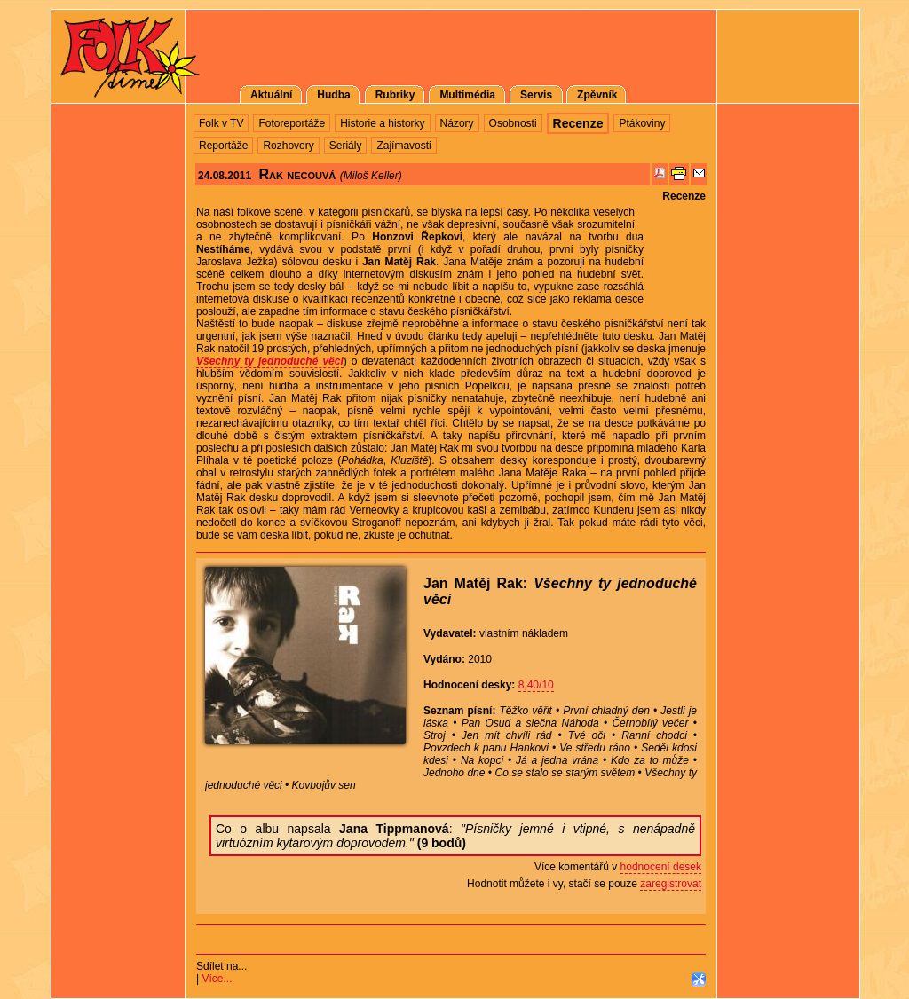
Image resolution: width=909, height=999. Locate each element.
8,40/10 (536, 685)
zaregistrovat (670, 883)
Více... (217, 978)
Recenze (684, 196)
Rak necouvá (297, 174)
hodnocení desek (660, 867)
